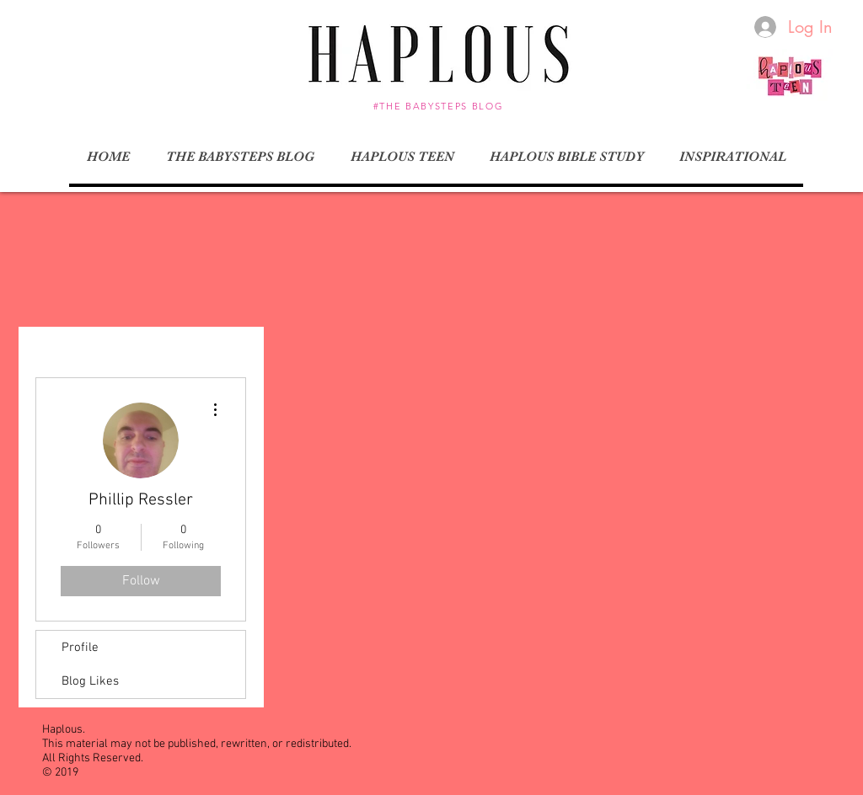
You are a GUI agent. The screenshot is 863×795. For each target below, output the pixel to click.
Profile (80, 647)
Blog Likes (90, 681)
